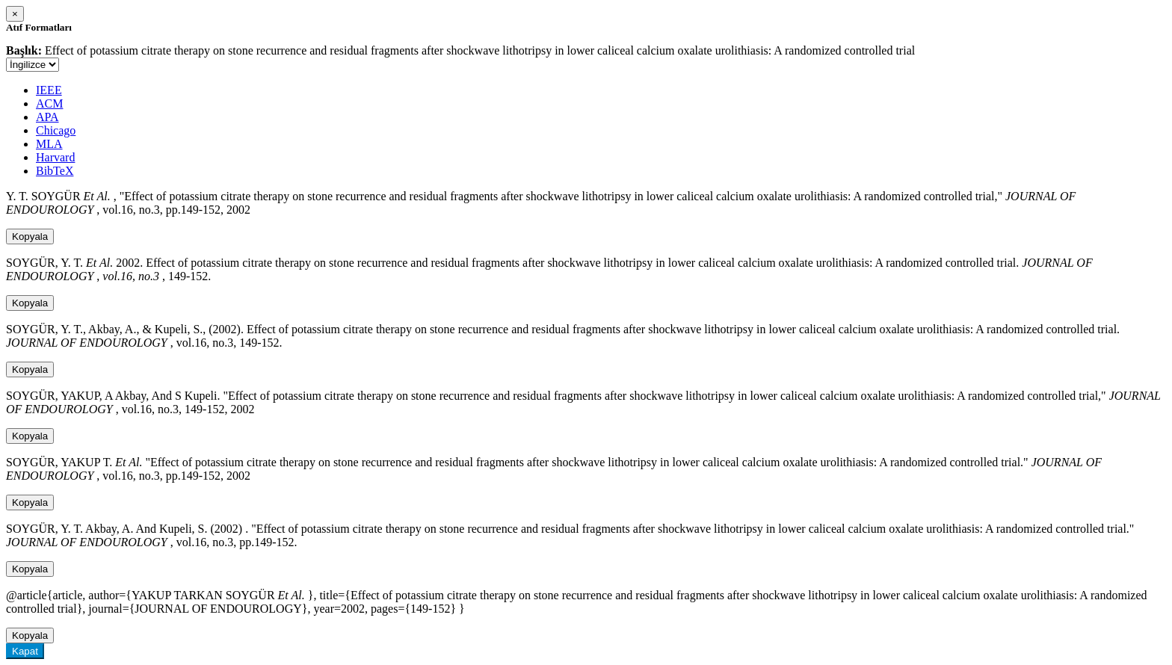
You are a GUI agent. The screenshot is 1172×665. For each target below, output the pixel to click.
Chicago (55, 130)
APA (47, 117)
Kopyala (30, 236)
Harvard (55, 157)
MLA (49, 143)
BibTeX (54, 170)
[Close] (15, 14)
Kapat (25, 651)
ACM (49, 103)
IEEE (49, 90)
